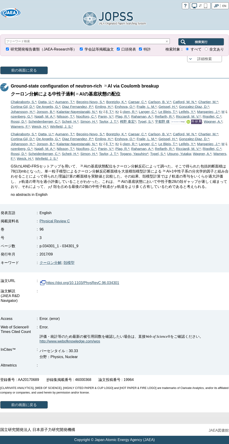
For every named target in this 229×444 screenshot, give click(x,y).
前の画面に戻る (24, 70)
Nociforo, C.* (86, 116)
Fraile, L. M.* (147, 107)
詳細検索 (204, 59)
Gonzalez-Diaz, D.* (194, 107)
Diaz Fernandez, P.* (77, 107)
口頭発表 (128, 49)
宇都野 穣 (162, 121)
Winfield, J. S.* (61, 126)
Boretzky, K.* (116, 102)
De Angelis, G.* (48, 107)
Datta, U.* (45, 102)
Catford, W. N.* (185, 102)
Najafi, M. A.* (45, 116)
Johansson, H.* (23, 112)
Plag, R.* (122, 116)
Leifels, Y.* (187, 112)
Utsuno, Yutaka (179, 154)
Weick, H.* (40, 126)
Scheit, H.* (70, 121)
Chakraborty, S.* (23, 102)
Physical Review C (55, 221)
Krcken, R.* (126, 112)
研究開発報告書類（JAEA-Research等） (44, 49)
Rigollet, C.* (212, 116)
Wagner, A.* (213, 121)
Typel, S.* (145, 121)
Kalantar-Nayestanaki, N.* (76, 112)
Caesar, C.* (137, 102)
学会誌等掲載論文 (99, 49)
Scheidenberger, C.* (44, 121)
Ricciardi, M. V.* (188, 116)
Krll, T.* (106, 112)
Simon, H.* (88, 121)
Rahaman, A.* (142, 116)
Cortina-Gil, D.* (22, 107)
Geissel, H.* (167, 107)
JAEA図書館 (219, 430)
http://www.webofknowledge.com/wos (70, 341)
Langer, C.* (147, 112)
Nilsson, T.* (65, 116)
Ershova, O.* (125, 107)
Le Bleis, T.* (167, 112)
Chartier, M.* (208, 102)
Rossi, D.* (18, 121)
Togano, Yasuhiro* (134, 154)
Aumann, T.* (65, 102)
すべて (196, 49)
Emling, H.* (104, 107)
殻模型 (69, 263)
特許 (147, 49)
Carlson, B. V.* (159, 102)
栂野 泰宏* (128, 121)
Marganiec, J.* (208, 112)
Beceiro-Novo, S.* (90, 102)
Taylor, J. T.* (108, 121)
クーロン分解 (50, 263)
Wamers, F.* (20, 126)
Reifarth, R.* (164, 116)
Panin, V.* (105, 116)
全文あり (216, 49)
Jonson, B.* (46, 112)
